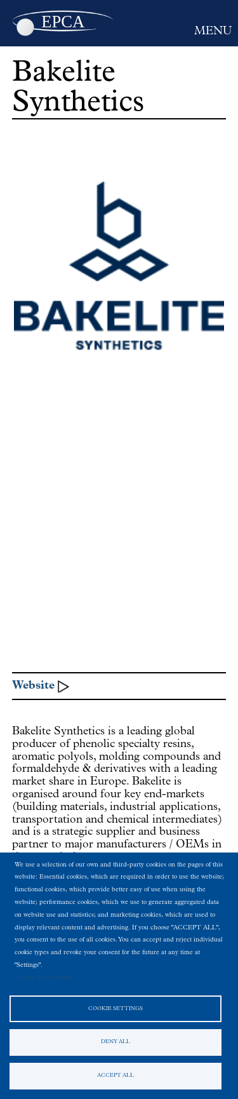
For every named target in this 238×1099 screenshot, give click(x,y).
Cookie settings (115, 1008)
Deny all (115, 1041)
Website (33, 686)
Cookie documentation (45, 977)
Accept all (115, 1075)
